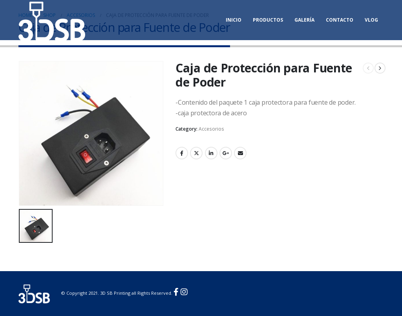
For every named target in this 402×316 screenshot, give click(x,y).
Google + (225, 153)
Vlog (371, 20)
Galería (304, 20)
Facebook (181, 153)
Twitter (196, 153)
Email (240, 153)
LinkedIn (211, 153)
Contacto (339, 20)
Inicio (233, 20)
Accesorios (211, 129)
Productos (268, 20)
